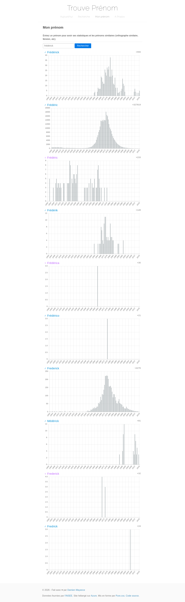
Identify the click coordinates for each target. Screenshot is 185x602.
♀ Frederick (51, 473)
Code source (132, 596)
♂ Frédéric (51, 104)
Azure (94, 596)
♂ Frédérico (51, 315)
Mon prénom (102, 16)
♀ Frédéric (51, 157)
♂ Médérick (51, 421)
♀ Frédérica (51, 263)
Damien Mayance (76, 590)
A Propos (120, 16)
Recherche (84, 16)
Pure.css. (120, 596)
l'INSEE (68, 596)
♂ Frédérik (51, 210)
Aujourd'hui (66, 16)
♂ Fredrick (51, 526)
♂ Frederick (51, 368)
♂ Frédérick (51, 52)
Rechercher (83, 46)
